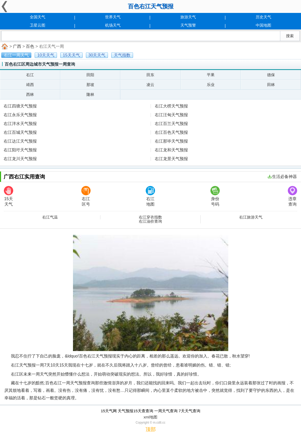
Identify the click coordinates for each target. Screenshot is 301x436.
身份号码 (215, 196)
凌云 (150, 84)
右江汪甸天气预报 (171, 115)
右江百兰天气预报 (171, 123)
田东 (150, 75)
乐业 (211, 84)
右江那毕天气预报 (171, 141)
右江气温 (50, 217)
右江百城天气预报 (20, 132)
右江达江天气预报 (20, 141)
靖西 (30, 84)
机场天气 (113, 25)
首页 (4, 46)
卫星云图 (37, 25)
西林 (30, 94)
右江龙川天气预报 (20, 159)
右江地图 (150, 196)
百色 (30, 46)
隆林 (90, 94)
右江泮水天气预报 (20, 123)
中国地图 (263, 25)
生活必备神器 (282, 176)
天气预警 (188, 25)
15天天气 (8, 196)
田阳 (90, 75)
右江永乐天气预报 (20, 115)
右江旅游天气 (250, 217)
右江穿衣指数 (150, 217)
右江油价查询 (150, 221)
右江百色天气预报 (171, 132)
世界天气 (113, 17)
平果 (211, 75)
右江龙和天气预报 (171, 150)
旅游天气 (188, 17)
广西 (17, 46)
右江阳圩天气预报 (20, 150)
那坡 (90, 84)
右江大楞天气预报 (171, 106)
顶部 (150, 429)
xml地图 (150, 417)
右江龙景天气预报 (171, 159)
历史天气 (263, 17)
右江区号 (86, 196)
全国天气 (37, 17)
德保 (271, 75)
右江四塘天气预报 (20, 106)
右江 (30, 75)
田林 (271, 84)
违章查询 (292, 196)
